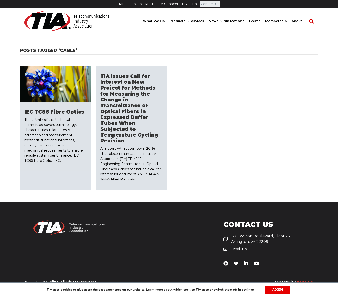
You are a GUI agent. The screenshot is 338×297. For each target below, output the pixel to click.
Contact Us (210, 4)
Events (259, 21)
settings (248, 290)
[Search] (313, 21)
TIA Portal (189, 4)
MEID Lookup (130, 4)
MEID (150, 4)
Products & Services (191, 21)
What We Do (158, 21)
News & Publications (231, 21)
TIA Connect (168, 4)
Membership (280, 21)
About (301, 21)
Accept (277, 290)
